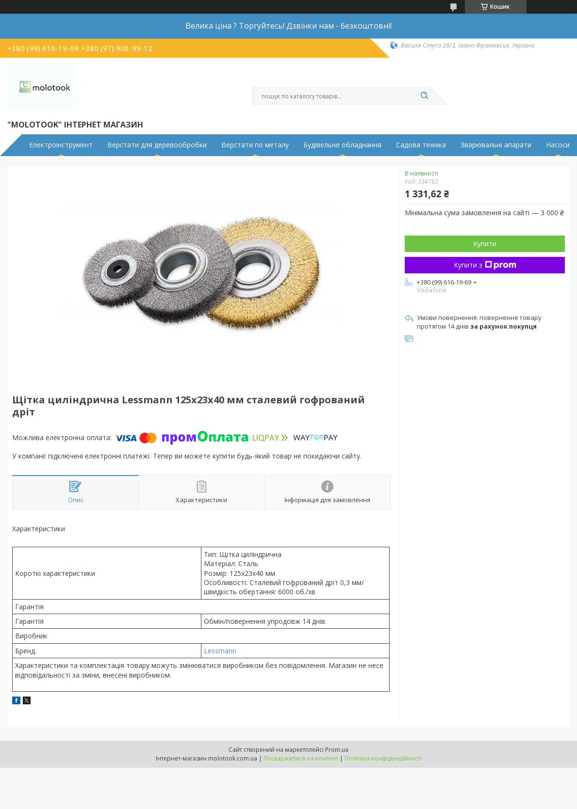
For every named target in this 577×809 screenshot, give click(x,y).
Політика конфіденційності (383, 758)
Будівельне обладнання (342, 145)
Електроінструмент (61, 145)
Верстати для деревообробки (157, 145)
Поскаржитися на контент (301, 758)
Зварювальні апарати (496, 145)
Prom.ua (336, 750)
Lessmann (220, 650)
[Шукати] (424, 96)
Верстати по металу (255, 145)
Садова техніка (421, 145)
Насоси (558, 145)
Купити (484, 243)
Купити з (485, 265)
